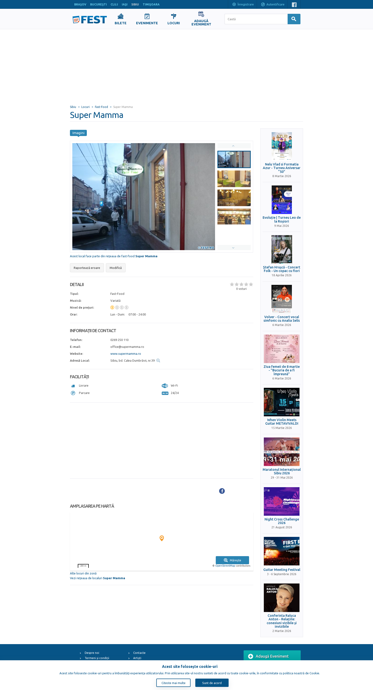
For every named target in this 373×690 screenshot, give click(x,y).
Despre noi (92, 652)
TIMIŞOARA (151, 4)
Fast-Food (101, 106)
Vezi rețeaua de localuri (97, 578)
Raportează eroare (87, 267)
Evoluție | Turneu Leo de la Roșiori (282, 219)
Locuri (85, 106)
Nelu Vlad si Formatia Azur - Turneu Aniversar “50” (281, 168)
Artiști (137, 658)
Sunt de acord (212, 683)
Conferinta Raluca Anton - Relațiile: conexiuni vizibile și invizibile (282, 621)
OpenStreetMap (225, 565)
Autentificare (273, 4)
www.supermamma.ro (125, 353)
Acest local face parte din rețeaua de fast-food (113, 256)
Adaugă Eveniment (268, 656)
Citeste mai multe (174, 683)
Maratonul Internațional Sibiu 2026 (282, 471)
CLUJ (114, 4)
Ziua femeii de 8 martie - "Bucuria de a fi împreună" (282, 370)
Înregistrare (243, 4)
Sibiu (73, 106)
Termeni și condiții (97, 658)
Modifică (116, 267)
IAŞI (125, 4)
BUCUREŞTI (98, 4)
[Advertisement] (186, 65)
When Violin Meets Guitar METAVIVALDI (281, 421)
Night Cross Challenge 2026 (282, 521)
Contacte (139, 652)
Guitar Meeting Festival (281, 570)
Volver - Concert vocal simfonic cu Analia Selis (282, 318)
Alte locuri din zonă (83, 573)
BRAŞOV (80, 4)
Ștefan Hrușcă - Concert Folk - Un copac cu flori (281, 269)
